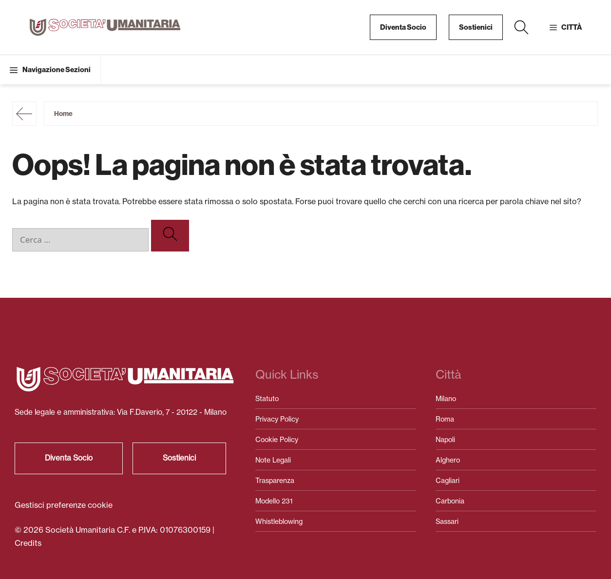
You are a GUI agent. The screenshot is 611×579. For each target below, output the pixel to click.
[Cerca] (170, 235)
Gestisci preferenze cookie (64, 505)
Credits (28, 543)
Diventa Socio (403, 27)
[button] (521, 27)
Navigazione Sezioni (56, 69)
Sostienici (476, 27)
